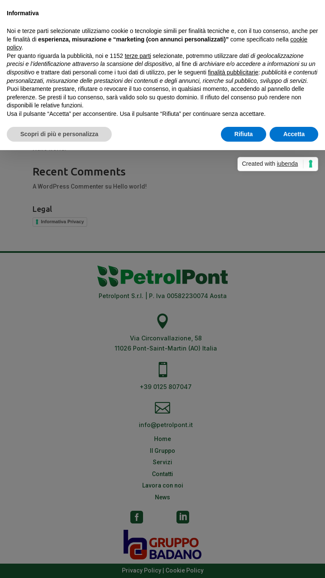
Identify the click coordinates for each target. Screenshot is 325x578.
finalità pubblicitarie (233, 72)
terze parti (138, 55)
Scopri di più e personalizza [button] (59, 134)
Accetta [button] (294, 134)
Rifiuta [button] (243, 134)
